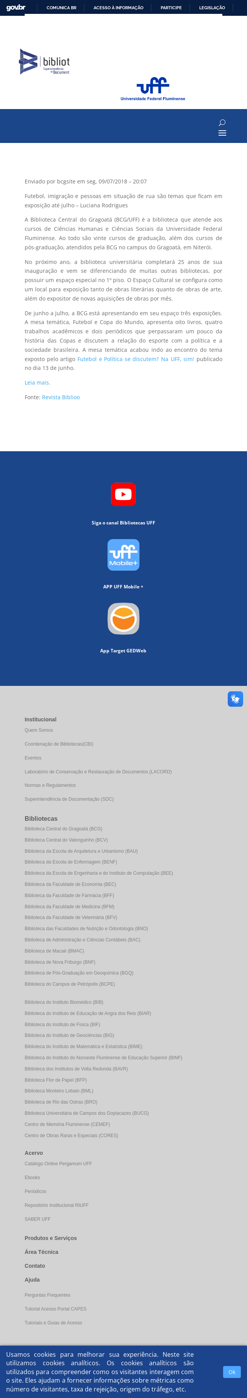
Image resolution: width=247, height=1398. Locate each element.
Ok (232, 1372)
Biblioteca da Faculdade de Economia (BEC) (70, 884)
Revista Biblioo (61, 397)
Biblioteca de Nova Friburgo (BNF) (60, 962)
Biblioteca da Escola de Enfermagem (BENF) (71, 862)
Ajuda (32, 1280)
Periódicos (35, 1191)
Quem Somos (39, 730)
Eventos (33, 758)
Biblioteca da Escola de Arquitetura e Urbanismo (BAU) (81, 851)
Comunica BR (61, 7)
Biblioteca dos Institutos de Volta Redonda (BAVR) (76, 1069)
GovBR (15, 8)
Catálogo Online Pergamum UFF (58, 1163)
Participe (171, 7)
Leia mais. (37, 382)
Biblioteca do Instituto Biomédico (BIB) (64, 1002)
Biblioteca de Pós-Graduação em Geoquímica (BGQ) (79, 973)
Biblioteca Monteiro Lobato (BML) (59, 1091)
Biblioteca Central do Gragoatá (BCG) (63, 829)
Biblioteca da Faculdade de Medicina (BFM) (69, 906)
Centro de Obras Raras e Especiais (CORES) (71, 1135)
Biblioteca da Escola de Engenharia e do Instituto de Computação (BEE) (99, 873)
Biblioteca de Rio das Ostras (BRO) (61, 1102)
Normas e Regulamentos (50, 785)
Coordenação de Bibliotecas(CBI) (59, 744)
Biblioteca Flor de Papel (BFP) (56, 1080)
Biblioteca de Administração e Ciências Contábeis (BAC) (82, 940)
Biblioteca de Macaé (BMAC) (54, 951)
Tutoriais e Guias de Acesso (53, 1323)
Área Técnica (41, 1252)
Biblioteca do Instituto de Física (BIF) (62, 1024)
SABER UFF (37, 1219)
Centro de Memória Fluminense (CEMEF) (67, 1124)
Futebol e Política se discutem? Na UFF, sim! (135, 359)
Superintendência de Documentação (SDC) (69, 799)
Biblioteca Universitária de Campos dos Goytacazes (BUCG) (87, 1113)
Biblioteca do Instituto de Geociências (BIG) (69, 1035)
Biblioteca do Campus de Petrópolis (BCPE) (70, 984)
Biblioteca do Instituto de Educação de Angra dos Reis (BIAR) (88, 1013)
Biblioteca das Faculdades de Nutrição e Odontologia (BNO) (86, 928)
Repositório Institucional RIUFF (57, 1205)
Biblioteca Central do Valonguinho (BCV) (66, 840)
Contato (35, 1266)
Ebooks (32, 1177)
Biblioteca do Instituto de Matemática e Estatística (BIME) (83, 1046)
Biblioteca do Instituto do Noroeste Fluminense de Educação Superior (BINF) (103, 1057)
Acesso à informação (118, 7)
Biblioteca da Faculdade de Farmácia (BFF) (69, 895)
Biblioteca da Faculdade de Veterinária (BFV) (71, 917)
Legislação (212, 7)
